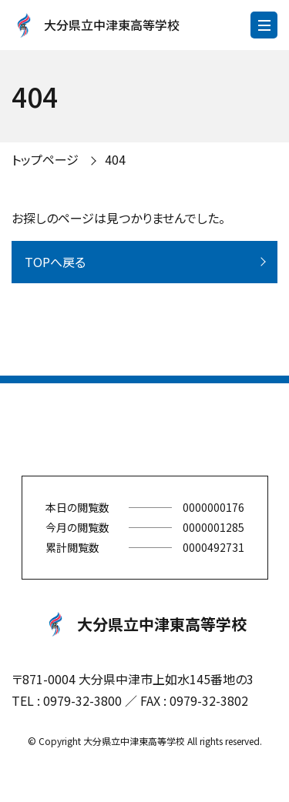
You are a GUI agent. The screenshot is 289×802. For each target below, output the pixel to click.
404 (115, 159)
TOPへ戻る (55, 261)
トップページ (45, 159)
